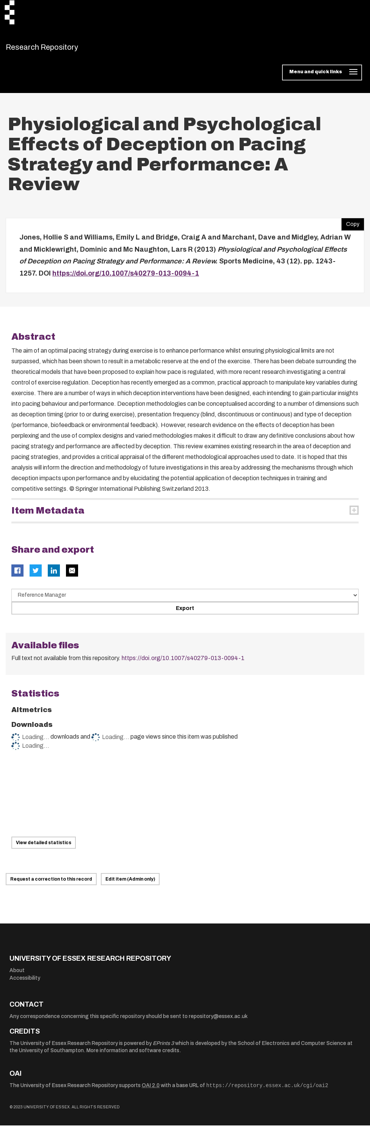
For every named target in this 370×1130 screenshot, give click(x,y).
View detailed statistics (43, 847)
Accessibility (24, 982)
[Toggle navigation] (322, 77)
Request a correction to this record (51, 884)
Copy (350, 227)
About (17, 975)
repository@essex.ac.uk (218, 1021)
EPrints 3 (163, 1048)
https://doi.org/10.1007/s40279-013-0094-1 (125, 278)
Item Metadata (48, 515)
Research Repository (59, 49)
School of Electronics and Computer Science (292, 1048)
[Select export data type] (185, 600)
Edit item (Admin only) (130, 884)
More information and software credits (132, 1055)
